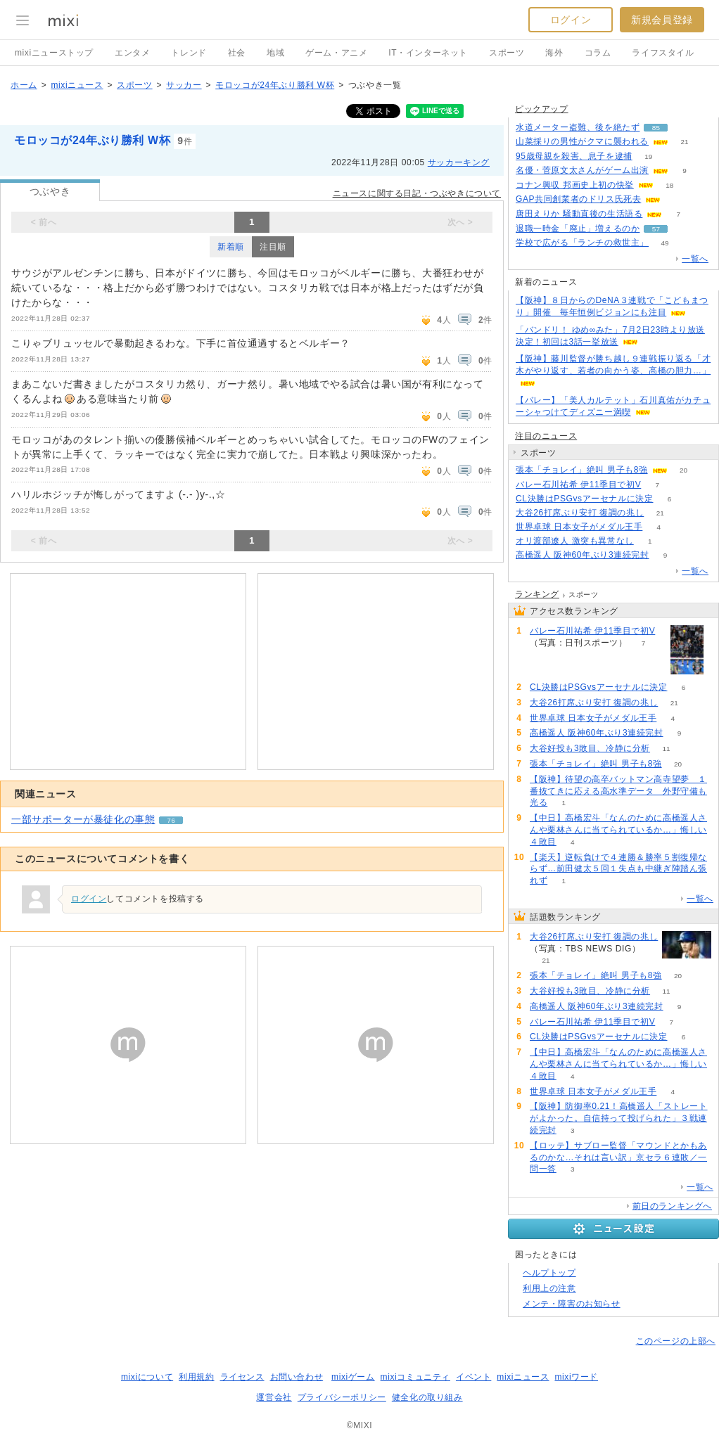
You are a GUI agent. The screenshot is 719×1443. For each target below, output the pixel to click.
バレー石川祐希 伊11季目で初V (578, 484)
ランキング (537, 594)
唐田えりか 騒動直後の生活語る (579, 214)
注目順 (273, 247)
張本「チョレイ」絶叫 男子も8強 (582, 470)
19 (648, 156)
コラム (598, 53)
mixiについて (147, 1377)
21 (684, 142)
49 (664, 243)
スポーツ (506, 53)
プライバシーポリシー (342, 1397)
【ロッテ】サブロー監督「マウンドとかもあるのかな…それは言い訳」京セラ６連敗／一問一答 (618, 1157)
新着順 (230, 247)
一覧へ (695, 259)
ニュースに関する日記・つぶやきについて (417, 193)
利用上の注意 (549, 1288)
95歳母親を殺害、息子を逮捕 (574, 156)
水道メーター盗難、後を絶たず (578, 127)
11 (666, 748)
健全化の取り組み (427, 1397)
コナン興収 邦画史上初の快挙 (575, 185)
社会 (237, 53)
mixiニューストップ (54, 53)
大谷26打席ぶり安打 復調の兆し (580, 513)
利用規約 (196, 1377)
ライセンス (242, 1377)
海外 (554, 53)
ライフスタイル (663, 53)
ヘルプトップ (549, 1273)
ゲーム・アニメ (336, 53)
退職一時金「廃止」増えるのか (578, 228)
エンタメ (132, 53)
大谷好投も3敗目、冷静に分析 (590, 748)
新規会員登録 (662, 19)
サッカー (183, 85)
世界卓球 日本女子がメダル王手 (579, 527)
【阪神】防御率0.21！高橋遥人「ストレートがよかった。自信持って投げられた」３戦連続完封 (619, 1118)
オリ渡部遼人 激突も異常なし (575, 541)
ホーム (24, 85)
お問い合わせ (297, 1377)
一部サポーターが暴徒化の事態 (83, 819)
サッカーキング (459, 162)
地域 (275, 53)
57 (656, 229)
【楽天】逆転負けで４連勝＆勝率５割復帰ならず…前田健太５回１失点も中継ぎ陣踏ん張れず (618, 869)
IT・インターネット (428, 53)
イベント (473, 1377)
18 (669, 185)
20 (683, 470)
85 (656, 128)
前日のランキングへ (672, 1206)
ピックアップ (541, 109)
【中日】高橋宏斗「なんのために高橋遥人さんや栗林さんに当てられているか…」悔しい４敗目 (618, 830)
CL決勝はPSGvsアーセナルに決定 (584, 499)
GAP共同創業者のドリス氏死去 (578, 199)
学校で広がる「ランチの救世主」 (582, 243)
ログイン (570, 19)
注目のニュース (546, 436)
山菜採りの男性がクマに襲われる (582, 141)
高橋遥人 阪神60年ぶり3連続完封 (582, 555)
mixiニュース (77, 85)
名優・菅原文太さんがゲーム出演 (582, 170)
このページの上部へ (675, 1341)
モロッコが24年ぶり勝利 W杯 (274, 85)
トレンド (188, 53)
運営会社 (273, 1397)
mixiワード (576, 1377)
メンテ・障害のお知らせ (572, 1304)
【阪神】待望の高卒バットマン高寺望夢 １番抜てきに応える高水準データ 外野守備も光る (618, 791)
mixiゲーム (353, 1377)
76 (171, 820)
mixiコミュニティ (415, 1377)
